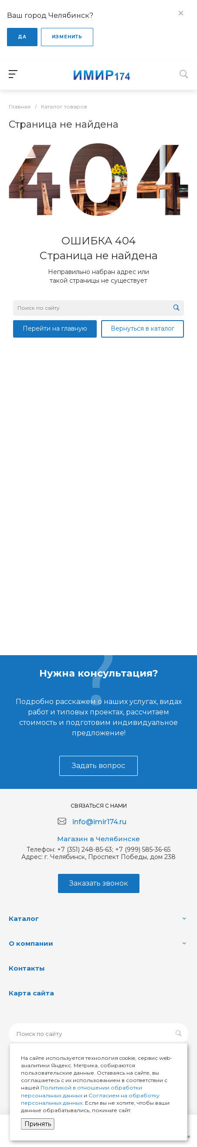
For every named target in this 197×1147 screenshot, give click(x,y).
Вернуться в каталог (142, 328)
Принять (37, 1124)
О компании (31, 943)
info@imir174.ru (99, 822)
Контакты (27, 968)
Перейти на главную (55, 328)
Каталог (24, 918)
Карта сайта (31, 993)
